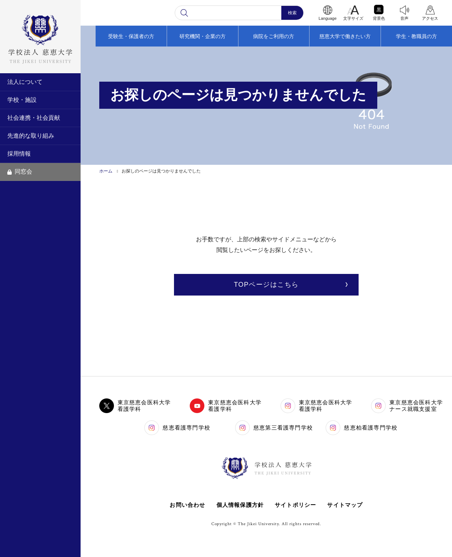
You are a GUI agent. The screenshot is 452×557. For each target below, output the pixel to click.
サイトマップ (345, 505)
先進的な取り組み (30, 136)
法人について (24, 82)
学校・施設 (22, 100)
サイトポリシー (295, 505)
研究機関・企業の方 (202, 36)
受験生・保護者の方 (131, 36)
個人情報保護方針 (240, 505)
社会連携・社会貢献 (33, 118)
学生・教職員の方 (416, 36)
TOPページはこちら (266, 284)
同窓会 (19, 171)
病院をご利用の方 (273, 36)
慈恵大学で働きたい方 (345, 36)
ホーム (105, 171)
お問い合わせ (187, 505)
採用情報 (19, 154)
